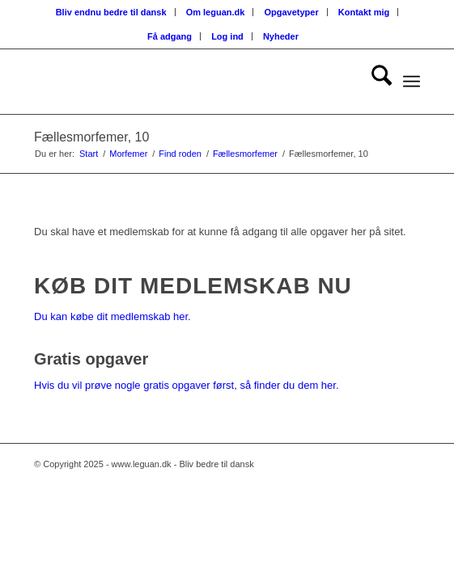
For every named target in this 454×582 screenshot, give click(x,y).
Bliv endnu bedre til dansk (111, 12)
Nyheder (281, 36)
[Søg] (373, 81)
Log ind (227, 36)
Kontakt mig (364, 12)
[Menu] (411, 81)
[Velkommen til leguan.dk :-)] (188, 81)
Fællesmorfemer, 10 (91, 137)
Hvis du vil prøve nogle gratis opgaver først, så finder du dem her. (186, 385)
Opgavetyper (291, 12)
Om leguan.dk (215, 12)
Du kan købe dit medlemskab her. (112, 316)
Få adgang (169, 36)
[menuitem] (112, 12)
